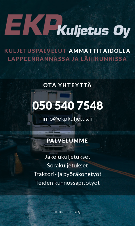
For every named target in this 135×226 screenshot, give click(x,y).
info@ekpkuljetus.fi (67, 118)
